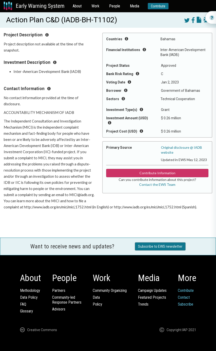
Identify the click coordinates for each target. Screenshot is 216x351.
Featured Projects (152, 297)
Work (95, 6)
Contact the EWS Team (157, 184)
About (77, 6)
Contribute (158, 6)
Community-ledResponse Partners (66, 300)
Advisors (58, 309)
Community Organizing (110, 290)
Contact (184, 297)
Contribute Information (157, 173)
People (114, 6)
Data (96, 297)
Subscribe (185, 304)
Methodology (30, 290)
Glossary (26, 311)
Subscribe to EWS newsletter (160, 246)
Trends (143, 304)
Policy (97, 304)
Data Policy (29, 297)
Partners (58, 290)
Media (134, 6)
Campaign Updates (152, 290)
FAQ (23, 304)
